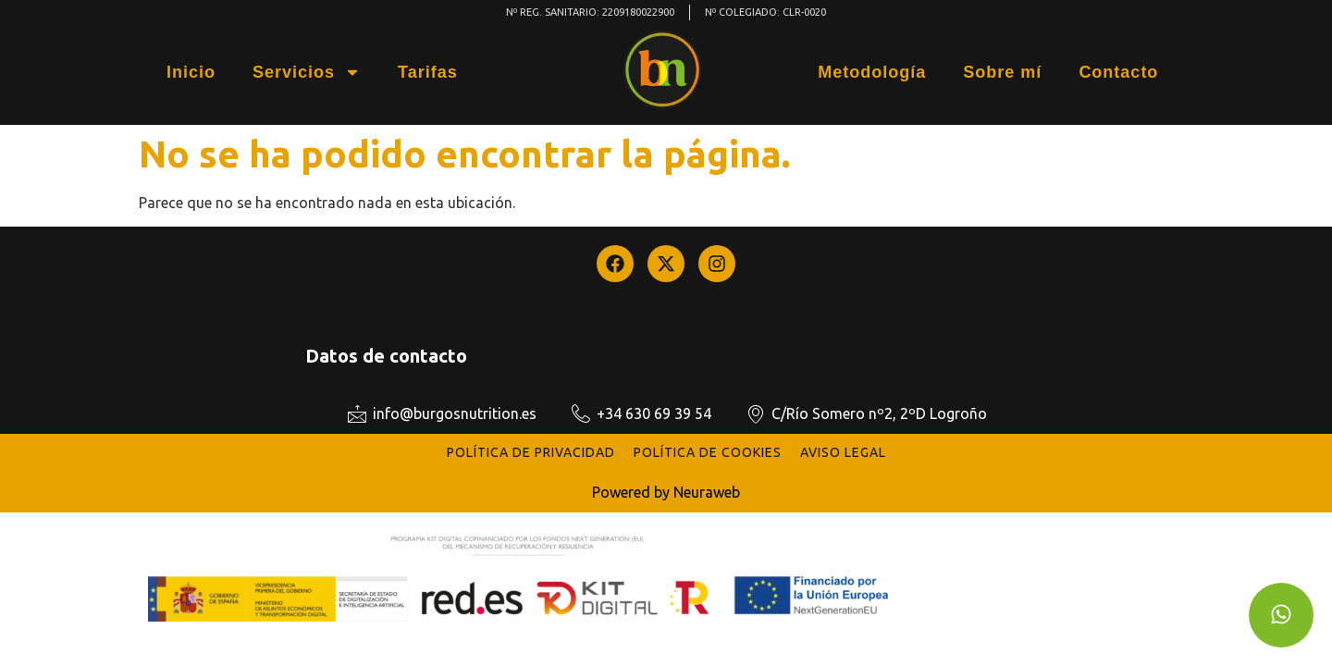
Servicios (307, 72)
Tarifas (428, 72)
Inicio (191, 72)
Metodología (872, 72)
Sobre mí (1002, 72)
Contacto (1118, 72)
